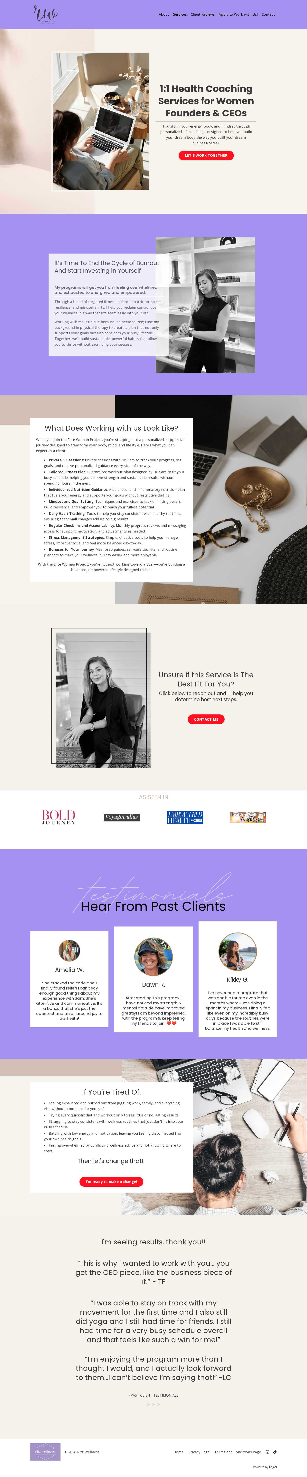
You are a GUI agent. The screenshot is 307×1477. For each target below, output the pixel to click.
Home (178, 1452)
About (164, 14)
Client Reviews (203, 14)
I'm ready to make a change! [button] (111, 1181)
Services (180, 14)
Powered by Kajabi (265, 1467)
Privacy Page (198, 1452)
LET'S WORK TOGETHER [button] (206, 155)
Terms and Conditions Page (237, 1452)
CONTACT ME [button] (206, 719)
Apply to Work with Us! (238, 14)
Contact (268, 14)
